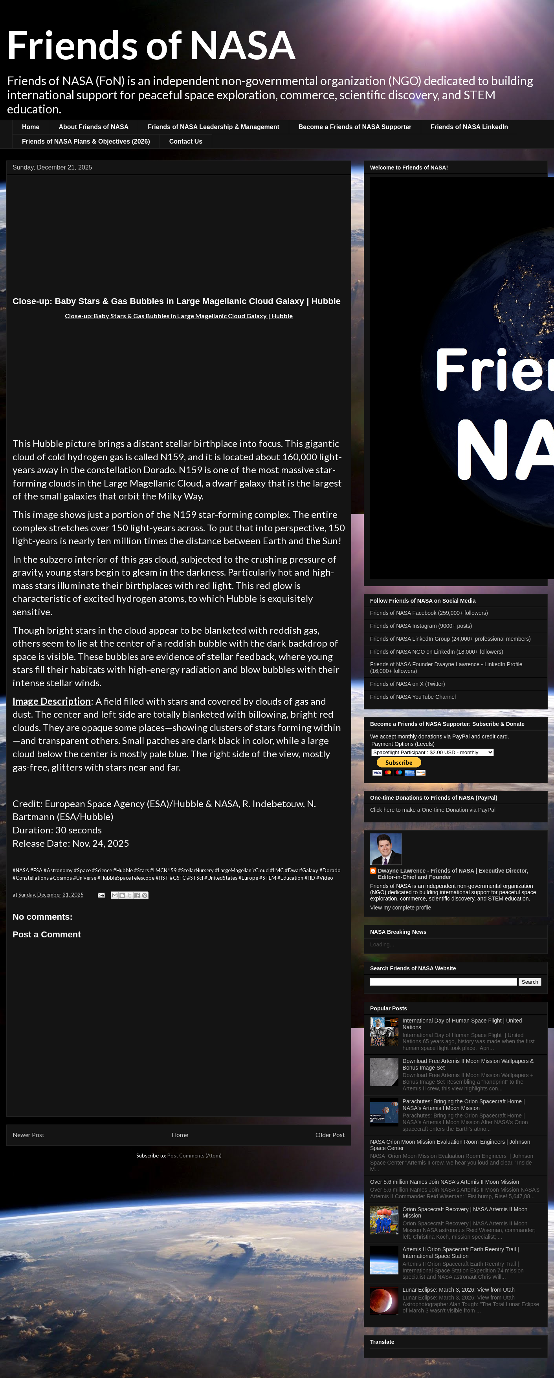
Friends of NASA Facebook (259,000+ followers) (429, 613)
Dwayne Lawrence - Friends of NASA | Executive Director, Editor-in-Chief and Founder (453, 874)
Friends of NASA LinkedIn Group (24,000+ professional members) (450, 639)
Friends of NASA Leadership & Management (213, 127)
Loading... (382, 944)
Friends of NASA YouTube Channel (413, 697)
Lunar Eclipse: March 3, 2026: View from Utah (459, 1290)
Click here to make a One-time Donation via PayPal (432, 810)
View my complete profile (400, 907)
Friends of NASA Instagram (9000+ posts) (421, 626)
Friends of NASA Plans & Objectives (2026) (86, 141)
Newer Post (28, 1134)
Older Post (330, 1134)
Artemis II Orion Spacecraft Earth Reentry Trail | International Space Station (461, 1252)
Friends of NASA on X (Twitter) (407, 684)
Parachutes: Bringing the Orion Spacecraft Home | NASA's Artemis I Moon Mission (464, 1104)
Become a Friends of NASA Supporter (355, 127)
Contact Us (185, 141)
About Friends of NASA (93, 127)
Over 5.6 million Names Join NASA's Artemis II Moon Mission (444, 1182)
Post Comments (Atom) (194, 1155)
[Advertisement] (179, 237)
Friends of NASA (151, 43)
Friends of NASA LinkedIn (469, 127)
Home (30, 127)
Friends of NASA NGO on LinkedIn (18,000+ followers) (436, 652)
